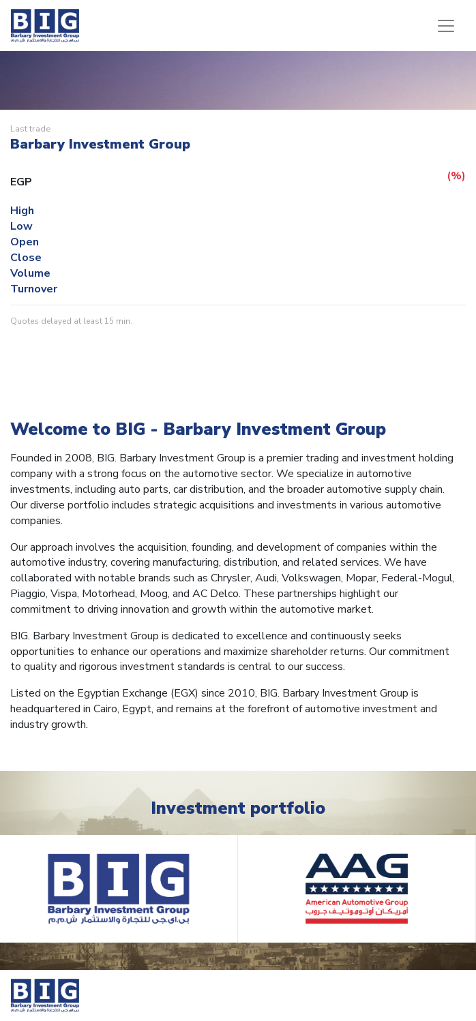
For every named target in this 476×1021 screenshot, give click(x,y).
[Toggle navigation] (446, 26)
